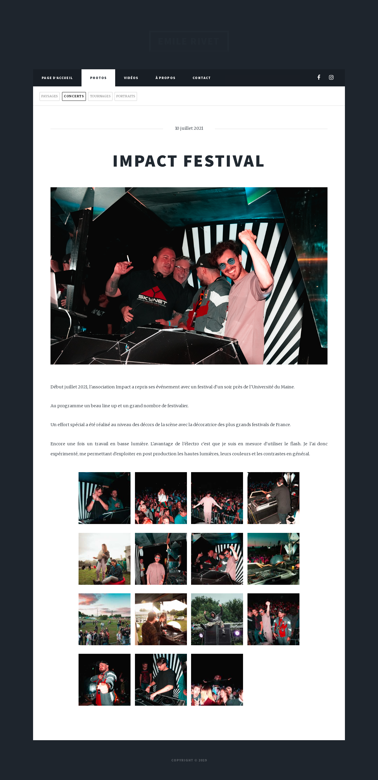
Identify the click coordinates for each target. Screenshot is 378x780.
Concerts (74, 96)
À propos (165, 77)
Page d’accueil (57, 77)
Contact (202, 77)
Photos (98, 77)
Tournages (100, 96)
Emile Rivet (189, 41)
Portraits (125, 96)
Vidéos (131, 77)
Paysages (49, 96)
